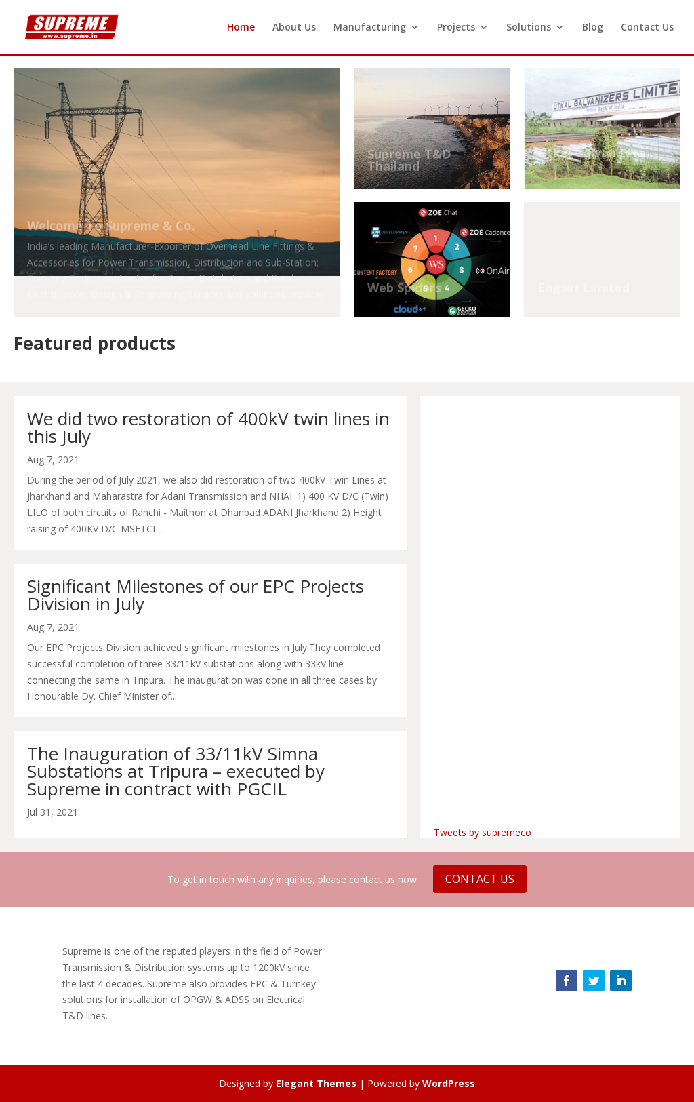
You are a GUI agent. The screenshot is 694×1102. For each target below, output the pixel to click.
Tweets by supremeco (482, 832)
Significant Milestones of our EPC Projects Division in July (195, 595)
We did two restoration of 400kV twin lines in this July (208, 427)
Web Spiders (404, 289)
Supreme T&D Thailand (409, 161)
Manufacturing (369, 27)
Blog (592, 27)
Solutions (528, 27)
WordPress (448, 1083)
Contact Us (647, 27)
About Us (294, 27)
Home (241, 27)
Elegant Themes (316, 1083)
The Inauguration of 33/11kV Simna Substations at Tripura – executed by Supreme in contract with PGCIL (176, 771)
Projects (456, 27)
